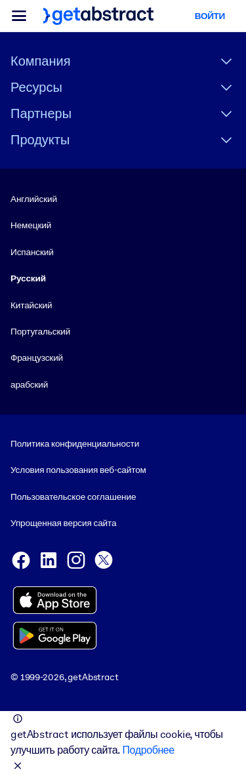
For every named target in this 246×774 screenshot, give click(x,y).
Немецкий (30, 225)
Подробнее (148, 750)
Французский (36, 357)
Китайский (31, 305)
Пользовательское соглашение (73, 496)
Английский (33, 199)
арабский (29, 384)
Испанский (32, 252)
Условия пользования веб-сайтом (78, 470)
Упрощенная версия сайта (63, 523)
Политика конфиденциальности (74, 443)
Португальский (40, 331)
